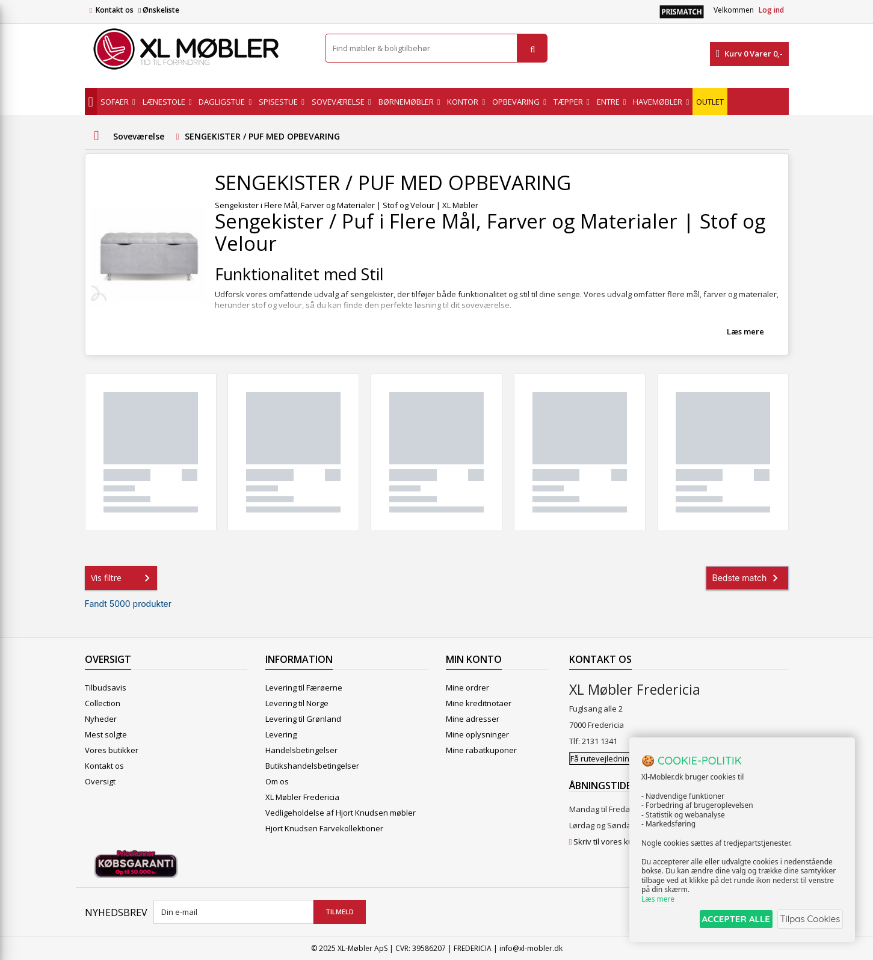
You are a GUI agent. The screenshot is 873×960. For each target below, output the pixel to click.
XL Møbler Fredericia (302, 797)
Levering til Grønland (303, 718)
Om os (277, 781)
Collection (102, 703)
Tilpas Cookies (808, 920)
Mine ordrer (467, 687)
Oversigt (100, 781)
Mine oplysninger (477, 734)
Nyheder (101, 718)
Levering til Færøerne (303, 687)
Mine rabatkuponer (481, 750)
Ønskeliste (158, 10)
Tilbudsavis (105, 687)
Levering (281, 734)
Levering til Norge (297, 703)
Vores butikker (111, 750)
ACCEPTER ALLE (726, 920)
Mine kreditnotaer (478, 703)
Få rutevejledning (602, 758)
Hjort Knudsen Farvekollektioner (324, 828)
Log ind (771, 10)
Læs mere (745, 331)
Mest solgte (106, 734)
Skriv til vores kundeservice (623, 841)
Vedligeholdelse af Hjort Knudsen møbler (340, 812)
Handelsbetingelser (301, 750)
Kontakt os (115, 10)
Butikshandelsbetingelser (312, 765)
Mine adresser (472, 718)
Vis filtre (123, 578)
